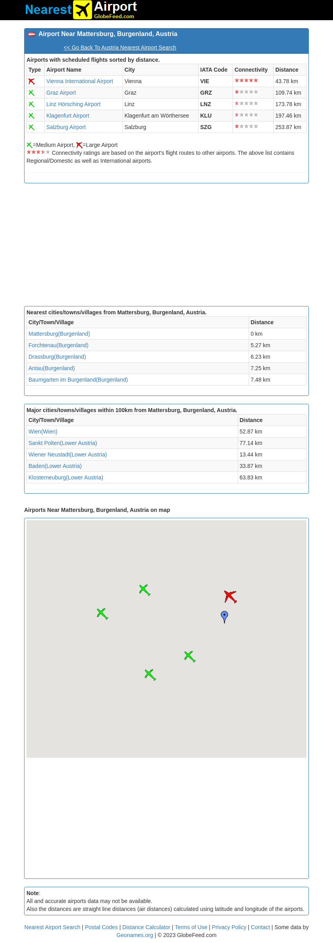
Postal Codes (101, 927)
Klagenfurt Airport (67, 115)
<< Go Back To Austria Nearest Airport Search (120, 47)
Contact (260, 927)
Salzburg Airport (66, 127)
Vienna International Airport (79, 81)
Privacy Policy (230, 927)
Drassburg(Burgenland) (57, 357)
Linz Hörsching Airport (73, 104)
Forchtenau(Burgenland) (58, 345)
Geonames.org (135, 935)
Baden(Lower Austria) (55, 466)
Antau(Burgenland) (51, 368)
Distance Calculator (146, 927)
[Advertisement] (166, 246)
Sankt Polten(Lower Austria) (62, 443)
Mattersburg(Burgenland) (59, 334)
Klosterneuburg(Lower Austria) (65, 477)
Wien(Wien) (42, 431)
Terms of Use (192, 927)
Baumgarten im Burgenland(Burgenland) (78, 379)
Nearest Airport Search (53, 927)
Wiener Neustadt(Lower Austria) (67, 454)
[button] (230, 597)
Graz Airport (61, 92)
